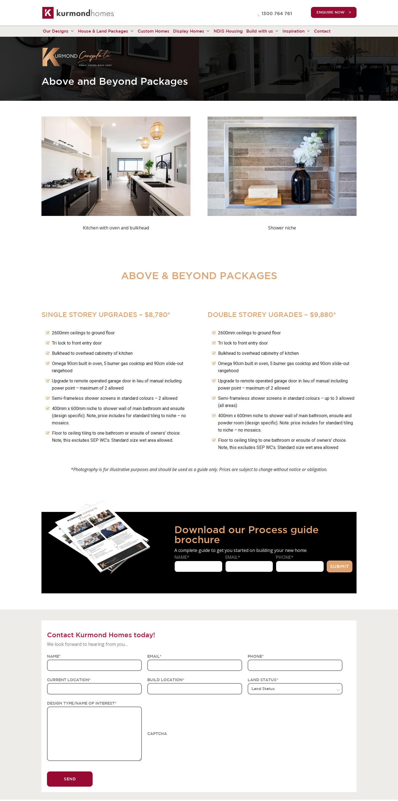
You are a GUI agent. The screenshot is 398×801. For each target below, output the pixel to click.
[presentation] (189, 747)
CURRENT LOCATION (69, 680)
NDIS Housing (228, 31)
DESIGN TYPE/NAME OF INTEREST (81, 703)
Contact (322, 31)
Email (232, 557)
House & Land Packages (106, 31)
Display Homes (191, 31)
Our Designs (58, 31)
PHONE (256, 656)
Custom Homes (153, 31)
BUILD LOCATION (165, 680)
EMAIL (154, 656)
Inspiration (296, 31)
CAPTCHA (157, 733)
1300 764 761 (276, 14)
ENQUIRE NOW (330, 12)
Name (181, 557)
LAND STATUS (263, 680)
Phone (285, 557)
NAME (54, 656)
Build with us (262, 31)
